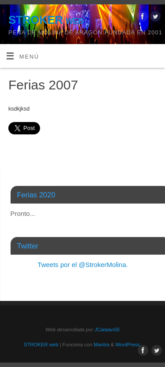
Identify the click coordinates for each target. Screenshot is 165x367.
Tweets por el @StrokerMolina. (82, 264)
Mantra (101, 344)
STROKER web (46, 19)
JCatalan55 (106, 329)
